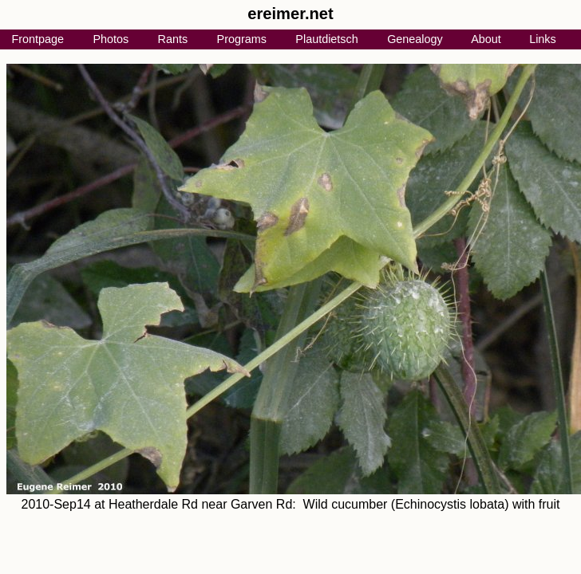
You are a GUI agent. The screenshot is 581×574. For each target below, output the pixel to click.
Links (542, 39)
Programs (242, 39)
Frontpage (37, 39)
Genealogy (415, 39)
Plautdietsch (326, 39)
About (486, 39)
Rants (173, 39)
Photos (110, 39)
